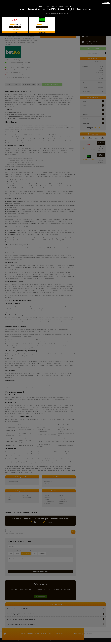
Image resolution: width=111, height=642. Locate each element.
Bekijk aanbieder (15, 27)
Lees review (15, 29)
